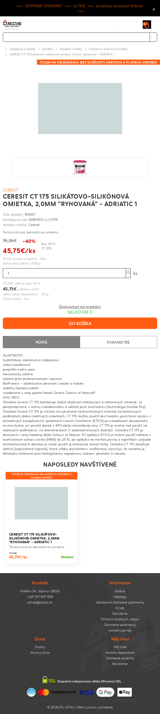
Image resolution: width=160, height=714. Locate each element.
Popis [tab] (41, 342)
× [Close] (153, 8)
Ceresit (10, 189)
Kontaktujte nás (120, 630)
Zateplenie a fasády (22, 49)
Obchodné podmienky (120, 624)
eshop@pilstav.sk (40, 602)
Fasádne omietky (71, 49)
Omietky (47, 49)
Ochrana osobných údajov (120, 619)
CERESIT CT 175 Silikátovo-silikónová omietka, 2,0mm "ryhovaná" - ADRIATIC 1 (61, 54)
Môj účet (120, 647)
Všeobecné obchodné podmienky (120, 602)
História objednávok (120, 652)
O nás (120, 608)
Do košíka (80, 323)
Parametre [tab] (118, 342)
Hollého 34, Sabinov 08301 (40, 591)
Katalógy (120, 596)
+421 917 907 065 (40, 596)
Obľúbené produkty (120, 658)
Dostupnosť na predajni (80, 306)
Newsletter (120, 663)
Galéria (120, 591)
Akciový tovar (40, 652)
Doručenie (120, 613)
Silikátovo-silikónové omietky (108, 49)
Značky (40, 647)
